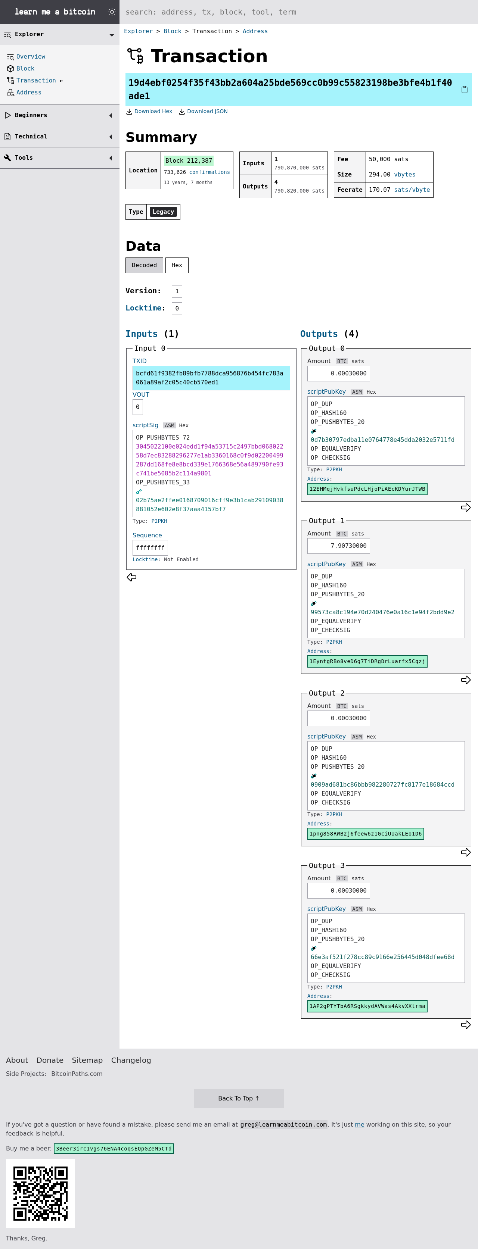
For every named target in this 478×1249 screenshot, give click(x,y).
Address (255, 31)
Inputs (141, 334)
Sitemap (87, 1060)
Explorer (138, 31)
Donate (50, 1060)
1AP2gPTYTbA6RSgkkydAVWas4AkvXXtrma (367, 1006)
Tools (24, 157)
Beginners (31, 115)
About (17, 1060)
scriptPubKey (326, 391)
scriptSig (145, 425)
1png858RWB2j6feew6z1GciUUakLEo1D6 (366, 834)
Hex (177, 265)
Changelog (131, 1060)
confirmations (209, 172)
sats (357, 361)
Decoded (144, 265)
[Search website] (299, 12)
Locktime (143, 307)
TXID (140, 361)
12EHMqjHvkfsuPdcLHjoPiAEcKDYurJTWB (367, 489)
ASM (169, 425)
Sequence (147, 535)
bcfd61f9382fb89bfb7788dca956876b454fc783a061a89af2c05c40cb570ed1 (209, 378)
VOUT (141, 394)
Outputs (319, 334)
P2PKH (159, 521)
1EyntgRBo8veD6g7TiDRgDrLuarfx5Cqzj (367, 661)
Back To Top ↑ (239, 1098)
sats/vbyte (412, 189)
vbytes (405, 174)
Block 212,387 (188, 160)
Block (172, 31)
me (359, 1124)
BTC (342, 361)
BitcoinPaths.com (77, 1073)
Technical (31, 136)
